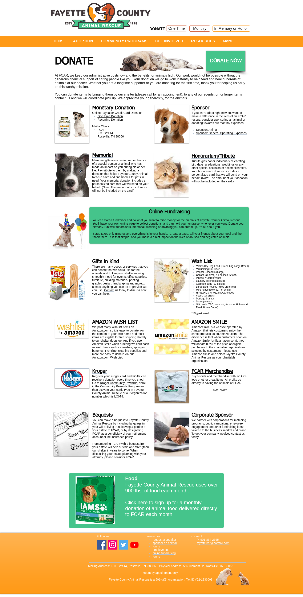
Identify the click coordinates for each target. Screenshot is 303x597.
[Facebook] (101, 545)
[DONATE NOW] (225, 61)
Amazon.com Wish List (107, 357)
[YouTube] (134, 545)
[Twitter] (123, 545)
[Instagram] (112, 545)
